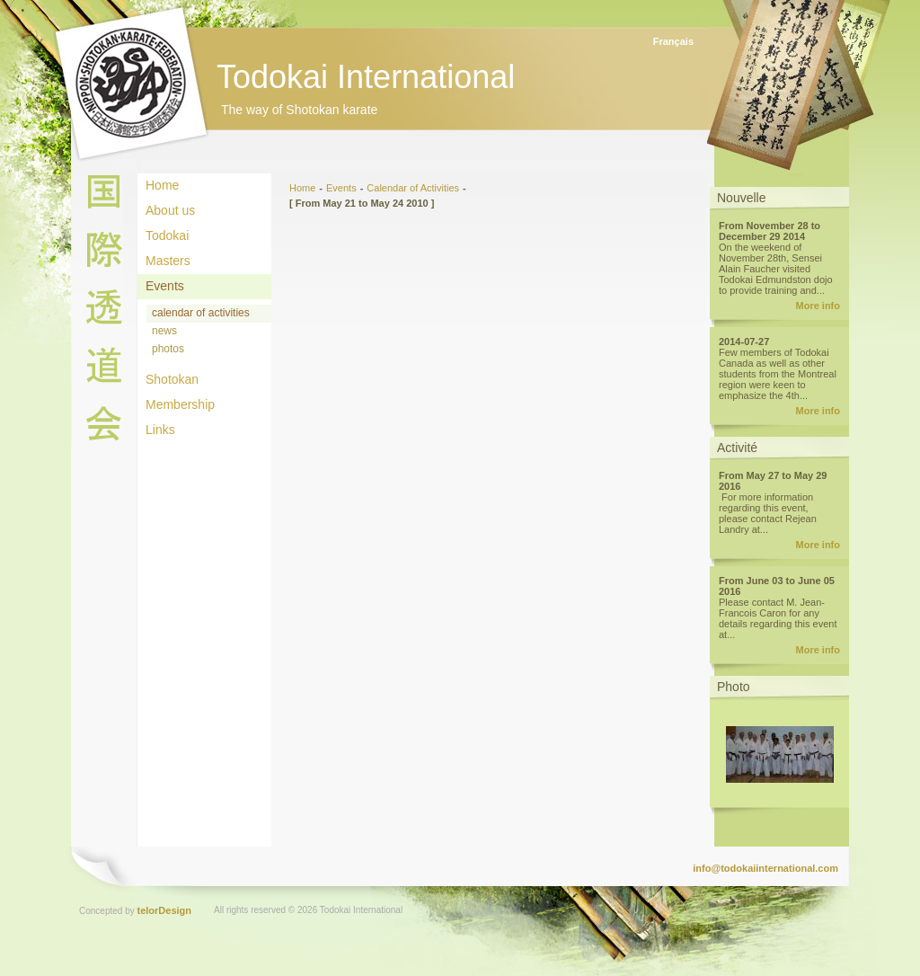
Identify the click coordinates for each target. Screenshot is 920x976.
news (164, 330)
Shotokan (172, 379)
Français (673, 41)
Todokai (167, 235)
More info (818, 305)
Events (165, 286)
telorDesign (164, 910)
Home (162, 185)
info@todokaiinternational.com (765, 868)
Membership (180, 404)
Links (160, 429)
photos (168, 348)
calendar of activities (201, 312)
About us (170, 210)
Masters (168, 260)
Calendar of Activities (413, 187)
